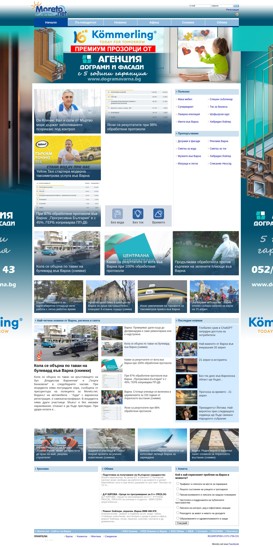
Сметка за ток (217, 148)
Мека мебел (184, 99)
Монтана (95, 536)
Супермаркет (184, 106)
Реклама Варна (218, 141)
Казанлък (81, 536)
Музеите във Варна (188, 156)
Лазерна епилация (188, 114)
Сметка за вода (186, 148)
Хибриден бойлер (219, 121)
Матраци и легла (187, 163)
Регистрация (233, 10)
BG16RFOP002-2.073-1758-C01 (223, 536)
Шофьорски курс (218, 114)
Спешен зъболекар (220, 99)
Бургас (68, 536)
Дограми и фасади (188, 141)
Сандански (110, 536)
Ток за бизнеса (217, 106)
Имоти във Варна (187, 121)
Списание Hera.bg (219, 163)
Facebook (234, 544)
